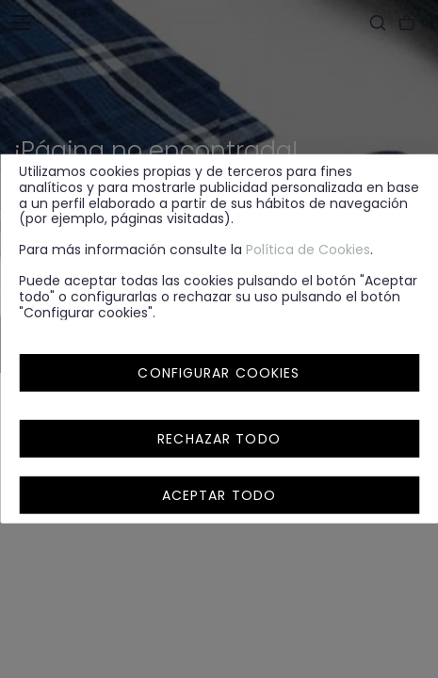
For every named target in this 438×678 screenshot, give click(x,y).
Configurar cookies (219, 372)
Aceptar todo (219, 495)
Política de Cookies (308, 249)
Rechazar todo (219, 438)
